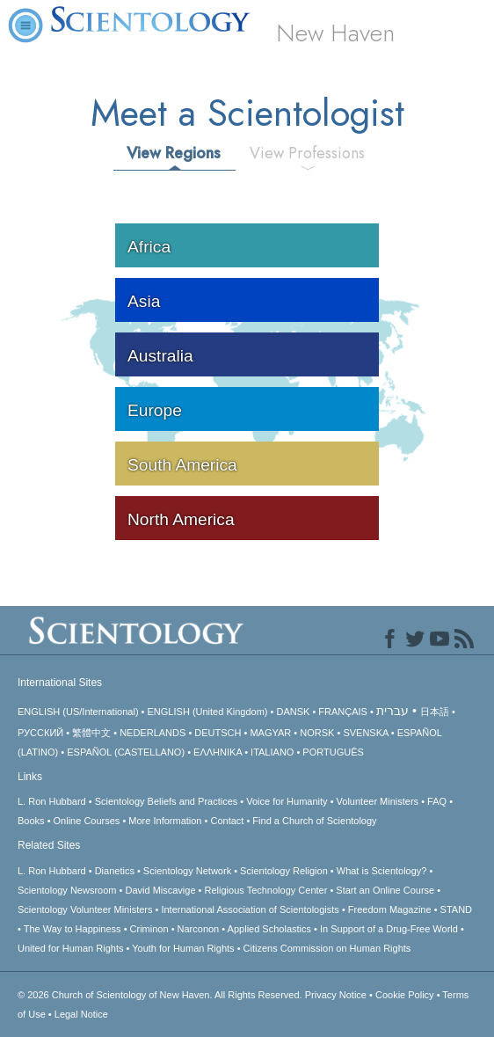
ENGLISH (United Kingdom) (208, 711)
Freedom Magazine (390, 909)
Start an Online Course (385, 890)
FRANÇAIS (342, 711)
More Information (164, 820)
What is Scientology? (382, 870)
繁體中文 (91, 732)
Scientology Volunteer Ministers (85, 909)
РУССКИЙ (40, 732)
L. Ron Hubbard (52, 801)
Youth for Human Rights (183, 948)
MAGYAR (270, 732)
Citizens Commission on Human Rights (327, 948)
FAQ (437, 801)
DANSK (292, 711)
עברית (392, 711)
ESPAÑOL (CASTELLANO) (126, 752)
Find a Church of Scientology (314, 820)
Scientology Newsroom (67, 890)
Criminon (149, 929)
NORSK (317, 732)
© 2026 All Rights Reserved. (161, 995)
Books (31, 820)
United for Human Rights (70, 948)
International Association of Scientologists (249, 909)
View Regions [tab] (174, 153)
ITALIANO (272, 752)
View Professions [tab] (307, 153)
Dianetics (114, 870)
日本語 (434, 711)
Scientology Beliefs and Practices (166, 801)
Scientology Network (187, 870)
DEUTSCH (217, 732)
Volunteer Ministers (378, 801)
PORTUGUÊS (332, 752)
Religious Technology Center (266, 890)
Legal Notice (81, 1014)
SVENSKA (365, 732)
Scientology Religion (284, 870)
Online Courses (87, 820)
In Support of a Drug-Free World (389, 929)
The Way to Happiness (72, 929)
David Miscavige (160, 890)
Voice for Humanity (286, 801)
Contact (226, 820)
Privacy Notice (336, 995)
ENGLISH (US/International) (78, 711)
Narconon (199, 929)
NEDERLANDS (152, 732)
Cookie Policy (404, 995)
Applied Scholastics (269, 929)
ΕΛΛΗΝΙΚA (217, 752)
